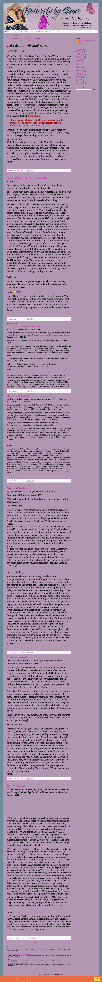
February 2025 (80, 60)
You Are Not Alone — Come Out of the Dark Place (27, 178)
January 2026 (80, 52)
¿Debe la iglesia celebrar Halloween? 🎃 (18, 963)
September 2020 (80, 83)
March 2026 (79, 49)
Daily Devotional (22, 31)
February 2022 (80, 75)
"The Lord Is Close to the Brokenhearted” (23, 39)
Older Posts (67, 942)
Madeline (81, 42)
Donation (57, 31)
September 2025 (80, 58)
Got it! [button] (96, 979)
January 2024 (79, 70)
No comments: (21, 171)
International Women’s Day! (18, 396)
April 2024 (79, 66)
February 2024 (80, 69)
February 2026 (80, 50)
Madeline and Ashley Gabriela (86, 40)
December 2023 (80, 72)
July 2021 (78, 79)
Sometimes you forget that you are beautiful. (25, 326)
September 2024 (80, 62)
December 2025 (80, 53)
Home (6, 31)
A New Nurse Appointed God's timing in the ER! (19, 955)
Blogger (62, 975)
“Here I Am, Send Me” (16, 786)
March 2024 (79, 68)
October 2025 (80, 56)
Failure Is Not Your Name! (17, 488)
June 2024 (78, 65)
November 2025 (80, 55)
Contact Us (49, 31)
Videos (31, 31)
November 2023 (80, 73)
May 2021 (78, 80)
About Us (13, 31)
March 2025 (79, 59)
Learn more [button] (54, 979)
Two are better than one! (17, 657)
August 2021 (79, 78)
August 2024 (79, 63)
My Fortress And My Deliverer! (16, 959)
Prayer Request (40, 31)
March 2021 (79, 82)
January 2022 (79, 76)
